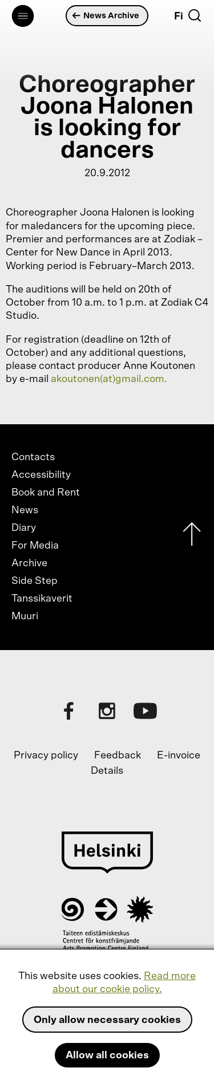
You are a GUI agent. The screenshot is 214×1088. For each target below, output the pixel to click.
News (24, 510)
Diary (23, 528)
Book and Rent (45, 493)
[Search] (194, 15)
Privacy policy (46, 755)
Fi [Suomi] (178, 16)
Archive (29, 563)
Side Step (34, 581)
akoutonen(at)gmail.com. (109, 379)
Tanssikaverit (41, 599)
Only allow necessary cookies (107, 1020)
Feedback (117, 755)
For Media (35, 546)
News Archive (106, 15)
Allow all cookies (107, 1055)
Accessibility (41, 475)
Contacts (33, 457)
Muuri (24, 616)
